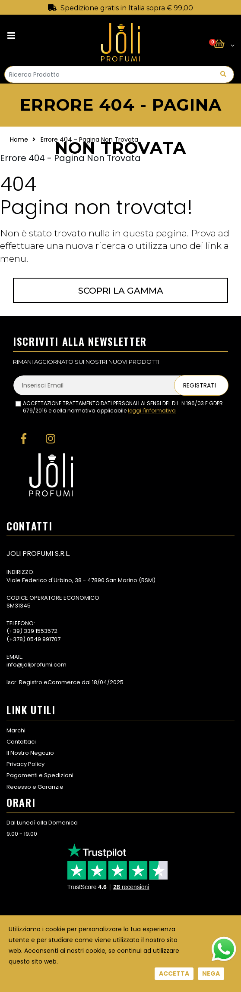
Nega (211, 973)
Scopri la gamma (120, 290)
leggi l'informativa (152, 410)
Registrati (199, 385)
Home (19, 139)
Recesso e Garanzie (34, 787)
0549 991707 (43, 639)
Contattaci (21, 742)
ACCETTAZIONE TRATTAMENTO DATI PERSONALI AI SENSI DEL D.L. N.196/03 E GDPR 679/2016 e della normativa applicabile (123, 407)
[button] (224, 44)
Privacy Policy (25, 764)
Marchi (15, 730)
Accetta (174, 973)
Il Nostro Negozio (30, 753)
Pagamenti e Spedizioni (39, 775)
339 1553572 (40, 631)
